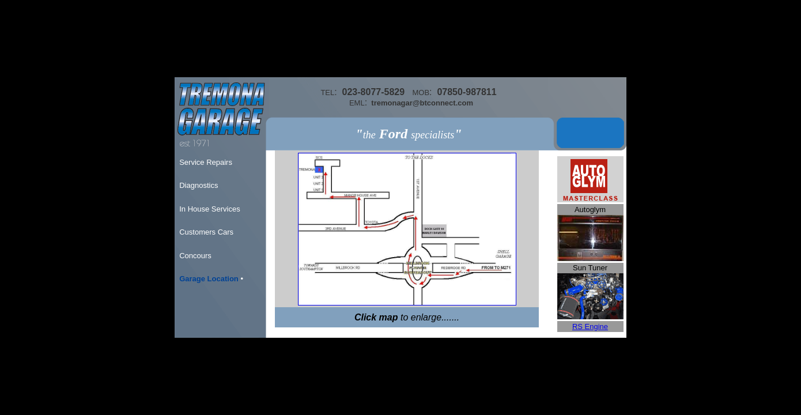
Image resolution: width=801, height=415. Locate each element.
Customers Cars (206, 232)
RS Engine (590, 326)
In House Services (209, 209)
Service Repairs (205, 162)
